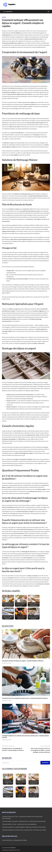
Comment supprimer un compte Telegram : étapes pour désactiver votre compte (24, 827)
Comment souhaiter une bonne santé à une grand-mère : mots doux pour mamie (24, 830)
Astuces (4, 17)
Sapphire (13, 847)
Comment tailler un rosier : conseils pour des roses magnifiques (19, 824)
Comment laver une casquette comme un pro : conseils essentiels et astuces (25, 698)
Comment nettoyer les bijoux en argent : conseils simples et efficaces (23, 661)
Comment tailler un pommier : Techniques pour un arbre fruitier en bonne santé (23, 821)
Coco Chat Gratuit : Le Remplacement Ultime (14, 840)
